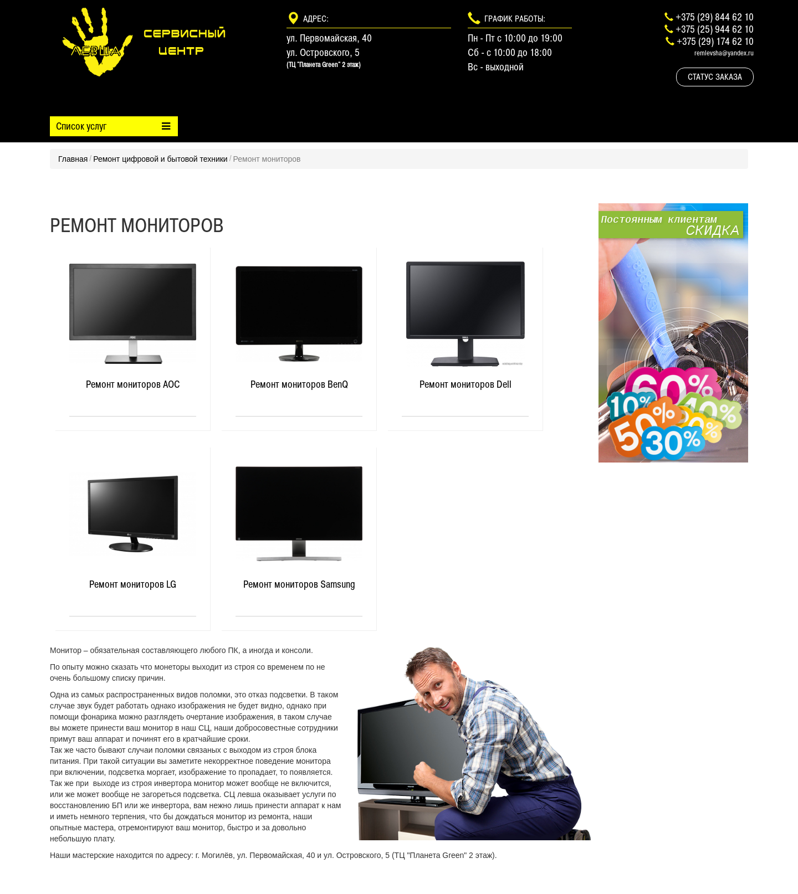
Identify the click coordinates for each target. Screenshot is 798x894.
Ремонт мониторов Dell (465, 384)
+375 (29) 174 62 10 (715, 41)
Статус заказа (715, 76)
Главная (73, 159)
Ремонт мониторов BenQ (299, 384)
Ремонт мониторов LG (132, 584)
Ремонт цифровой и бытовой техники (160, 159)
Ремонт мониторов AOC (133, 384)
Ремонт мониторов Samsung (299, 584)
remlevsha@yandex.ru (724, 53)
